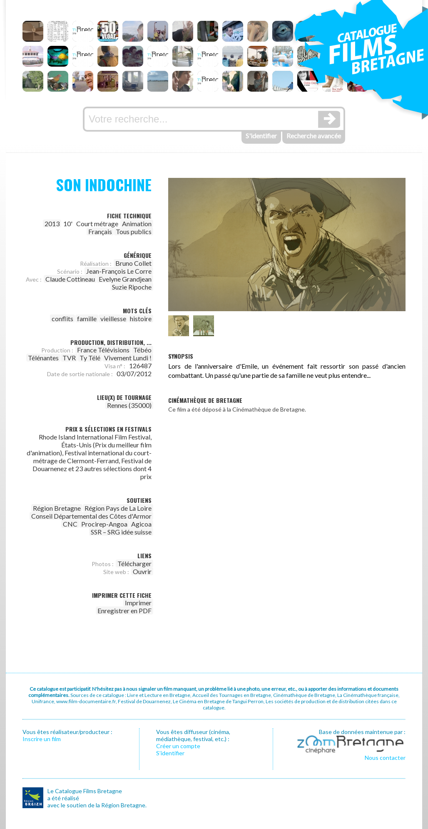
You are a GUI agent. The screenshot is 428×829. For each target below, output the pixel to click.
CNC (70, 524)
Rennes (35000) (129, 405)
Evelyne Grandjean (125, 279)
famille (87, 318)
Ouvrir (142, 571)
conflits (62, 318)
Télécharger (134, 563)
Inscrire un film (41, 738)
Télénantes (43, 358)
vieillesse (113, 318)
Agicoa (141, 524)
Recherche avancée (313, 136)
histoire (141, 318)
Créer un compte (178, 745)
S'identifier (261, 136)
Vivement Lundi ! (128, 358)
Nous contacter (385, 757)
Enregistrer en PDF (124, 610)
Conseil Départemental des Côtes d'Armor (91, 516)
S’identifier (170, 753)
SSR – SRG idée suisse (121, 532)
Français (100, 231)
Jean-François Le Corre (119, 271)
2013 (52, 223)
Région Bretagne (57, 508)
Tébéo (142, 350)
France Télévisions (103, 350)
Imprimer (138, 603)
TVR (69, 358)
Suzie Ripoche (132, 287)
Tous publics (134, 231)
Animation (137, 223)
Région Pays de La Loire (118, 508)
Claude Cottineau (70, 279)
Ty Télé (90, 358)
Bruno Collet (133, 263)
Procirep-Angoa (104, 524)
